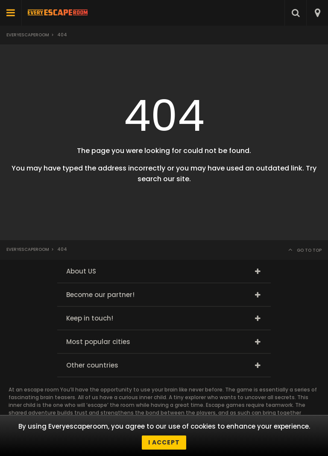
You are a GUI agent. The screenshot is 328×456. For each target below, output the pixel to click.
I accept (164, 442)
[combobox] (317, 13)
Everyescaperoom (27, 35)
